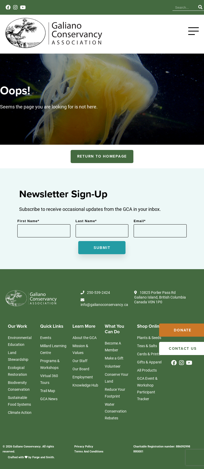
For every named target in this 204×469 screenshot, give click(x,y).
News (131, 6)
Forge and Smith (43, 460)
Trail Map (47, 393)
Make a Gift (114, 360)
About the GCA (84, 340)
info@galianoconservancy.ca (104, 305)
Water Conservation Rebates (116, 413)
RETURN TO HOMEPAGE (102, 159)
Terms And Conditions (88, 454)
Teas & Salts (147, 348)
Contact (161, 6)
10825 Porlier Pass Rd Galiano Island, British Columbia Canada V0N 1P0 (160, 300)
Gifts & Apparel (149, 364)
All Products (147, 372)
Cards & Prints (148, 356)
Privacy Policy (83, 449)
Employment (82, 379)
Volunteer (113, 368)
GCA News (48, 401)
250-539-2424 (95, 295)
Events (145, 6)
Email (140, 224)
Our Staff (79, 363)
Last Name (86, 224)
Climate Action (20, 415)
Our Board (80, 371)
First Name (28, 224)
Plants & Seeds (149, 340)
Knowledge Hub (110, 6)
